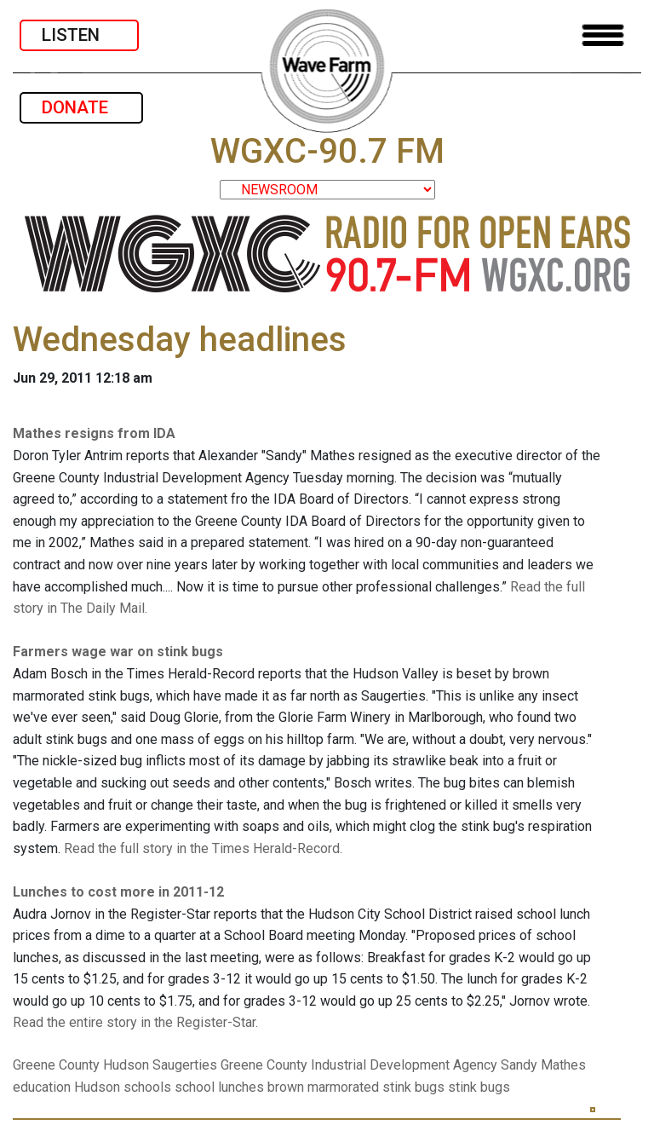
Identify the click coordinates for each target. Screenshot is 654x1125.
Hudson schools (122, 1087)
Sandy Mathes (543, 1065)
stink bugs (479, 1087)
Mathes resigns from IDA (94, 433)
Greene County (56, 1065)
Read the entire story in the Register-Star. (135, 1022)
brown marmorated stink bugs (356, 1087)
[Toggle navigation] (602, 35)
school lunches (219, 1087)
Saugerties (184, 1065)
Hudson (126, 1065)
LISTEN (79, 35)
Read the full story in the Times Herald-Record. (203, 848)
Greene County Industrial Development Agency (359, 1065)
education (42, 1087)
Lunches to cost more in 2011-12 (118, 892)
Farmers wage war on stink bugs (118, 651)
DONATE (81, 107)
